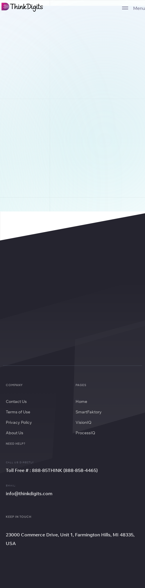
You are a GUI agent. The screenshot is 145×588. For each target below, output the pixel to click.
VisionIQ (84, 422)
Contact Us (16, 401)
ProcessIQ (85, 432)
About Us (14, 432)
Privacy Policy (19, 422)
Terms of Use (18, 412)
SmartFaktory (89, 412)
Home (81, 401)
